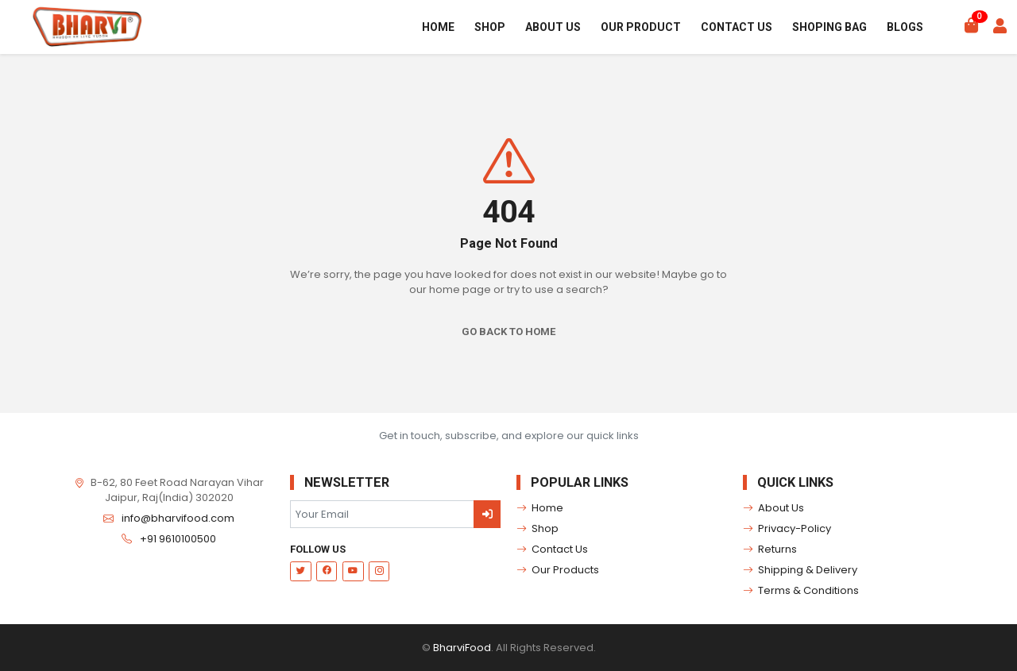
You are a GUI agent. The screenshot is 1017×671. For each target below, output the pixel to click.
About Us (553, 27)
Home (438, 27)
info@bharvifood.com (178, 518)
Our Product (641, 27)
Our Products (558, 570)
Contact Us (736, 27)
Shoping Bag (829, 27)
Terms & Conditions (801, 591)
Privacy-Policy (787, 529)
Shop (489, 27)
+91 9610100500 (178, 538)
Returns (770, 549)
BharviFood (462, 647)
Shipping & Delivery (800, 570)
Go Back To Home (508, 331)
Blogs (905, 27)
